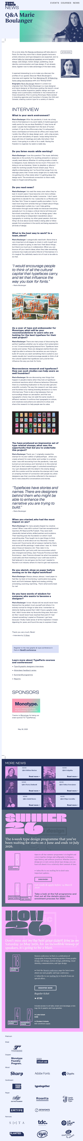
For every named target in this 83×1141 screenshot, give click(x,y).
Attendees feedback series (25, 670)
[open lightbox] (40, 739)
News (76, 3)
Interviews (66, 52)
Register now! (45, 988)
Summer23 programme (23, 675)
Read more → (34, 776)
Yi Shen (27, 635)
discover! (43, 879)
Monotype (25, 715)
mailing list (54, 870)
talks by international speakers (30, 59)
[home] (10, 4)
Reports (17, 679)
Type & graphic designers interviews (29, 666)
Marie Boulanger (28, 84)
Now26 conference (50, 970)
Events (54, 3)
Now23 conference (35, 52)
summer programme (55, 854)
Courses (66, 3)
